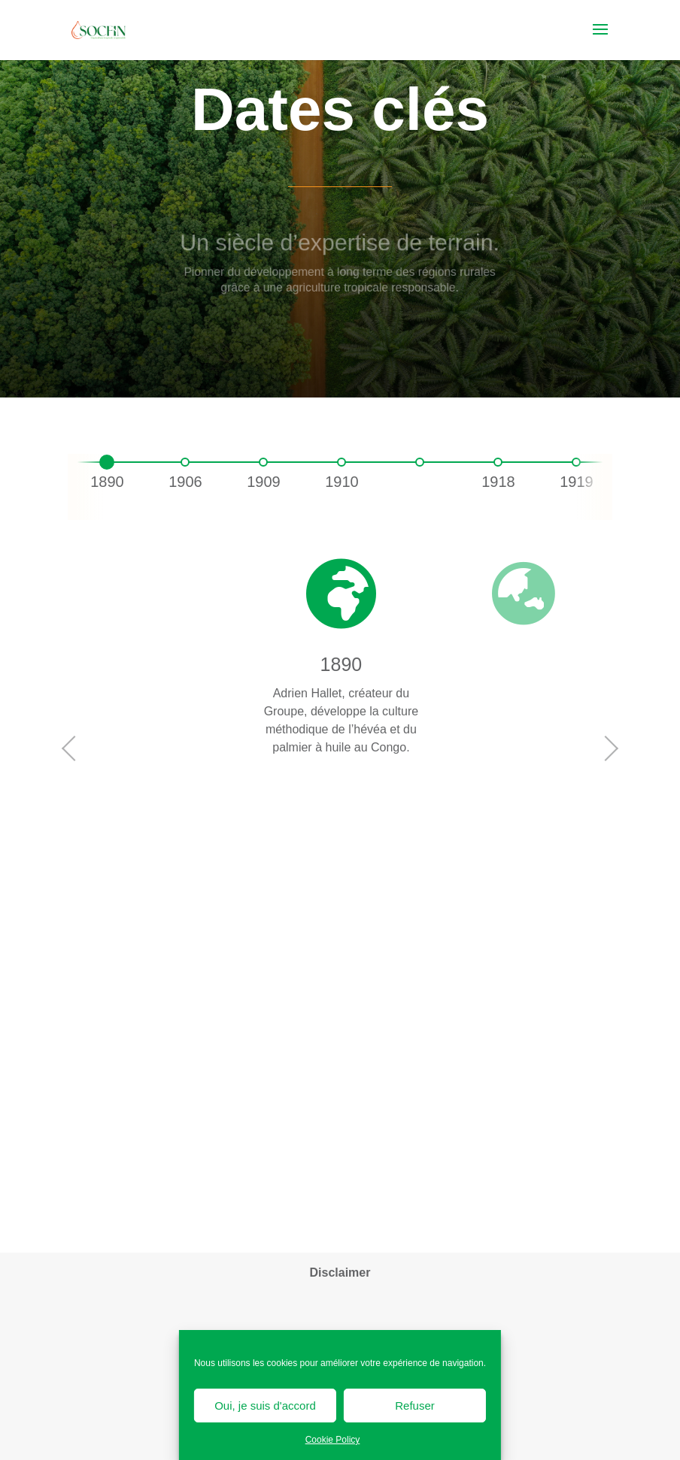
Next (608, 748)
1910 (342, 481)
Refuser (415, 1405)
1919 (576, 481)
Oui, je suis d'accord (265, 1405)
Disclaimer (340, 1272)
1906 (185, 481)
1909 (264, 481)
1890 (107, 481)
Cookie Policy (332, 1439)
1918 (498, 481)
